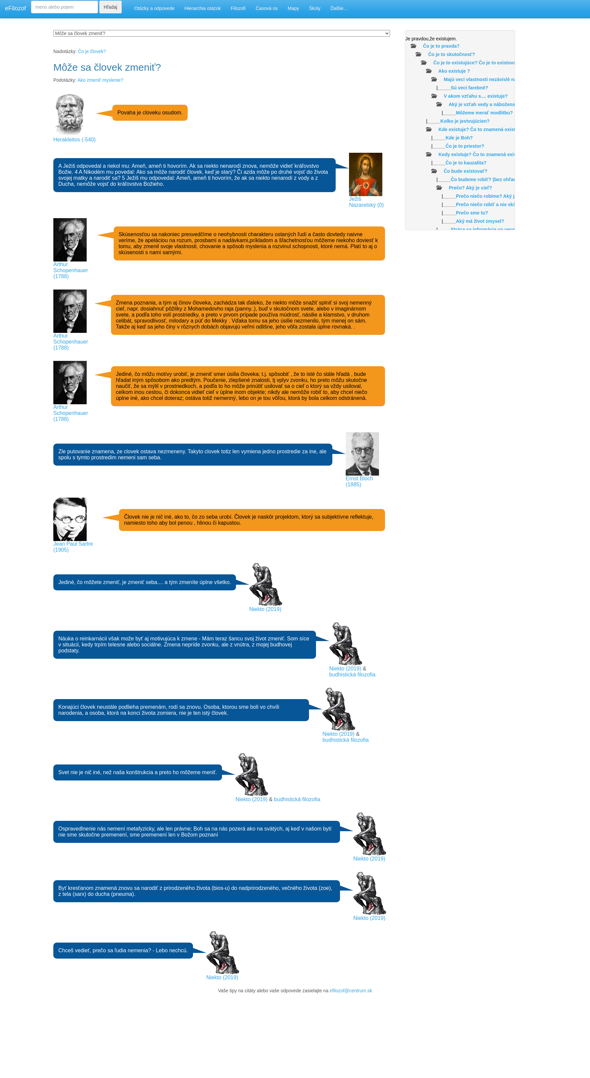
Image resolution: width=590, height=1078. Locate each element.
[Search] (64, 7)
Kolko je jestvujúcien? (465, 121)
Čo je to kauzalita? (466, 162)
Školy (314, 8)
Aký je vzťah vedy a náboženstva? (487, 104)
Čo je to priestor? (465, 146)
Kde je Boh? (459, 137)
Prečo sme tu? (472, 212)
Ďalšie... (339, 8)
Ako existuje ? (454, 71)
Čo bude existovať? (465, 171)
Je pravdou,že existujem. (431, 38)
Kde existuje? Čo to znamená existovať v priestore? (496, 129)
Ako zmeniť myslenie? (100, 80)
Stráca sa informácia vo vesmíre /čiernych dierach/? (508, 229)
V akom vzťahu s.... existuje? (476, 96)
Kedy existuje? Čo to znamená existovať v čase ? (493, 154)
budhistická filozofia (352, 674)
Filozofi (238, 8)
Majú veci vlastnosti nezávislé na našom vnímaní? (499, 79)
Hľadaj (110, 7)
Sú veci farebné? (469, 87)
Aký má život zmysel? (480, 221)
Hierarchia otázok (203, 8)
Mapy (293, 8)
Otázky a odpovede (154, 8)
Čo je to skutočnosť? (451, 54)
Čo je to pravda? (441, 46)
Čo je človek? (92, 51)
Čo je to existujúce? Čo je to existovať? (477, 62)
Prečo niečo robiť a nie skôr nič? (492, 204)
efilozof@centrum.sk (351, 990)
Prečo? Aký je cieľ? (470, 187)
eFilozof (15, 8)
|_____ (446, 87)
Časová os (267, 8)
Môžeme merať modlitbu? (484, 112)
